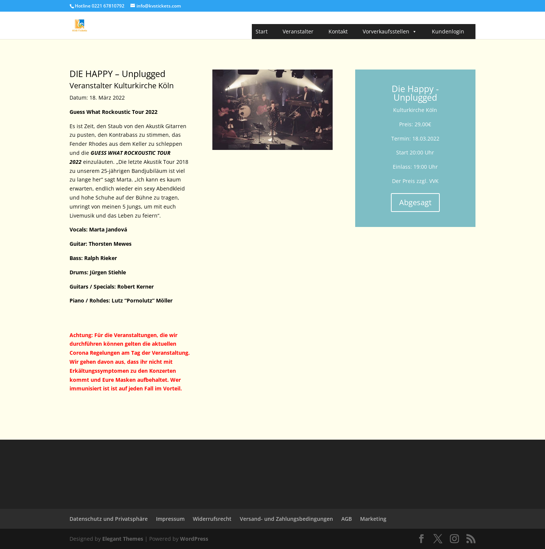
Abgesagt (415, 202)
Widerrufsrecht (212, 518)
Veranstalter (298, 31)
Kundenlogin (448, 31)
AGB (346, 518)
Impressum (170, 518)
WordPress (194, 538)
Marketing (373, 518)
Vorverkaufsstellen (390, 31)
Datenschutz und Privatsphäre (109, 518)
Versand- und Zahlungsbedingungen (286, 518)
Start (262, 31)
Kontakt (338, 31)
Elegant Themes (122, 538)
